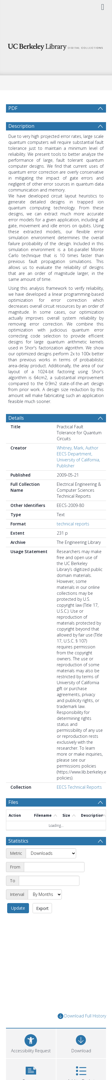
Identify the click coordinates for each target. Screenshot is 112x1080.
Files (13, 802)
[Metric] (51, 853)
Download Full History (82, 1016)
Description (21, 126)
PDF (12, 108)
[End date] (49, 881)
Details (16, 418)
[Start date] (54, 867)
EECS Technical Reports (79, 787)
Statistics (18, 841)
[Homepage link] (56, 45)
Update (18, 908)
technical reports (73, 524)
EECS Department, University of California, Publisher (78, 460)
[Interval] (45, 894)
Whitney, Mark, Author (77, 448)
